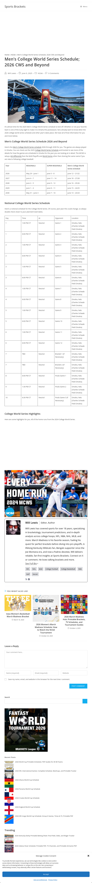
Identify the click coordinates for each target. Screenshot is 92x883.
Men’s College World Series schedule (27, 147)
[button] (88, 856)
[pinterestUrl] (29, 579)
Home (7, 55)
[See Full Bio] (38, 563)
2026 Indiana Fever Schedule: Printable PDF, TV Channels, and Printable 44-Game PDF (46, 846)
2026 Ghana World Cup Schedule (27, 780)
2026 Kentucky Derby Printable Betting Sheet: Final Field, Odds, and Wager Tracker (44, 836)
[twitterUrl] (26, 579)
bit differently (16, 156)
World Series (47, 156)
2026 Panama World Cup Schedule (27, 789)
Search (7, 697)
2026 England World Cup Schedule (27, 807)
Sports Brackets (15, 6)
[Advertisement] (46, 29)
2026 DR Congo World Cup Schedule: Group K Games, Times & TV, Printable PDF (44, 816)
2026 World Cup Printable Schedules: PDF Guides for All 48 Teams (39, 762)
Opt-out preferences (40, 880)
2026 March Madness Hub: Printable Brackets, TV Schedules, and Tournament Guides (74, 620)
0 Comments (53, 73)
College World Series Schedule (46, 150)
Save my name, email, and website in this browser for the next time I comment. (39, 679)
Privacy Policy (52, 880)
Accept (46, 874)
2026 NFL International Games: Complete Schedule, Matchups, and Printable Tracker (45, 771)
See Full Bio (31, 563)
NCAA (13, 55)
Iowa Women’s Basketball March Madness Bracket (18, 615)
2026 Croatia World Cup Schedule (27, 798)
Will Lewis (12, 73)
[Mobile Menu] (83, 6)
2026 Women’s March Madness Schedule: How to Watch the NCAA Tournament (46, 628)
